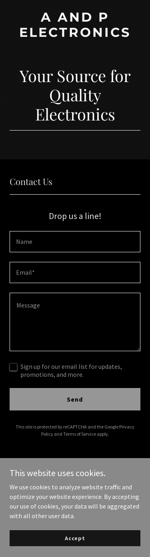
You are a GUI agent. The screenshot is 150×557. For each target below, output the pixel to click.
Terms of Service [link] (79, 434)
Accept (75, 537)
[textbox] (75, 241)
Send (75, 399)
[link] (75, 34)
